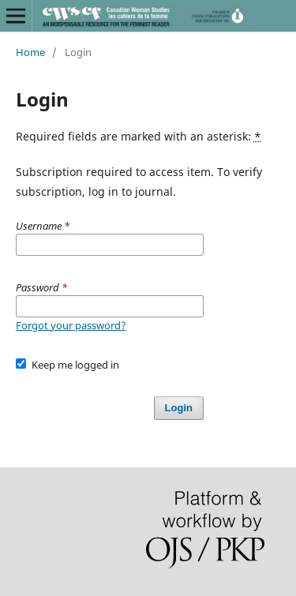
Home (30, 52)
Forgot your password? (71, 325)
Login (179, 408)
